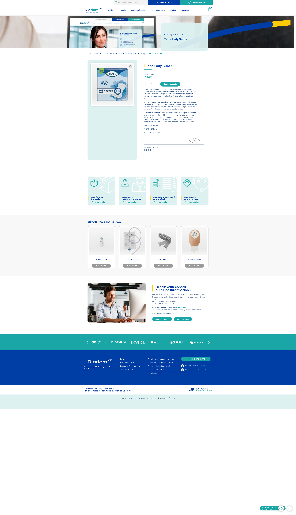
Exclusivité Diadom (139, 10)
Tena (159, 141)
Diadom (173, 10)
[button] (130, 66)
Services (111, 10)
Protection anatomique (136, 54)
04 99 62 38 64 (181, 308)
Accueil (91, 54)
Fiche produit (101, 265)
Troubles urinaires (103, 54)
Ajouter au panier (170, 84)
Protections (119, 54)
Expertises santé (158, 10)
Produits (122, 10)
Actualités (185, 10)
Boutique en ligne (164, 2)
